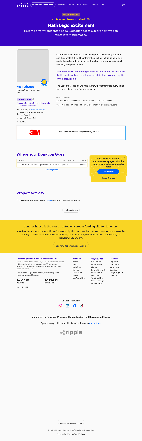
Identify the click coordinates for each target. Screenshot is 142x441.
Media (112, 267)
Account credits (96, 264)
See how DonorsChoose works (71, 244)
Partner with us (82, 4)
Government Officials (99, 317)
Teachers (51, 317)
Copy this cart (108, 172)
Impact (75, 264)
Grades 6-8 (76, 100)
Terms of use (73, 432)
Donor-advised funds (98, 270)
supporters (29, 281)
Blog (117, 267)
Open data (113, 270)
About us (94, 4)
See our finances (108, 178)
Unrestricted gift (96, 283)
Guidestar (35, 275)
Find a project (96, 262)
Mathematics (89, 100)
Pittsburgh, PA (63, 100)
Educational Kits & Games (67, 105)
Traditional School (105, 100)
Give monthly (95, 275)
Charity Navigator (22, 275)
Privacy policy (61, 432)
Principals (62, 317)
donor (23, 121)
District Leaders (76, 317)
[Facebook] (75, 306)
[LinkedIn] (67, 306)
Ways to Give (97, 259)
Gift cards (94, 267)
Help (103, 4)
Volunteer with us (97, 278)
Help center (114, 262)
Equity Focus (77, 267)
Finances (76, 270)
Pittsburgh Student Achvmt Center (28, 90)
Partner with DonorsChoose (71, 420)
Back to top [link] (71, 210)
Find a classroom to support (42, 5)
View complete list (51, 171)
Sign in (123, 5)
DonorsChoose (22, 5)
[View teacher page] (33, 65)
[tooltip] (33, 99)
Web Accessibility (79, 278)
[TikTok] (82, 306)
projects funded (57, 281)
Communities (114, 264)
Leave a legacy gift (97, 281)
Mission (75, 262)
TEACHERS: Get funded (65, 4)
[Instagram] (60, 306)
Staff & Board (77, 273)
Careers (75, 275)
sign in (49, 200)
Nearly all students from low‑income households (100, 105)
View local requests (38, 110)
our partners (95, 323)
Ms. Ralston (25, 87)
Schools (82, 432)
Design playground (116, 273)
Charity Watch (54, 273)
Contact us (113, 275)
